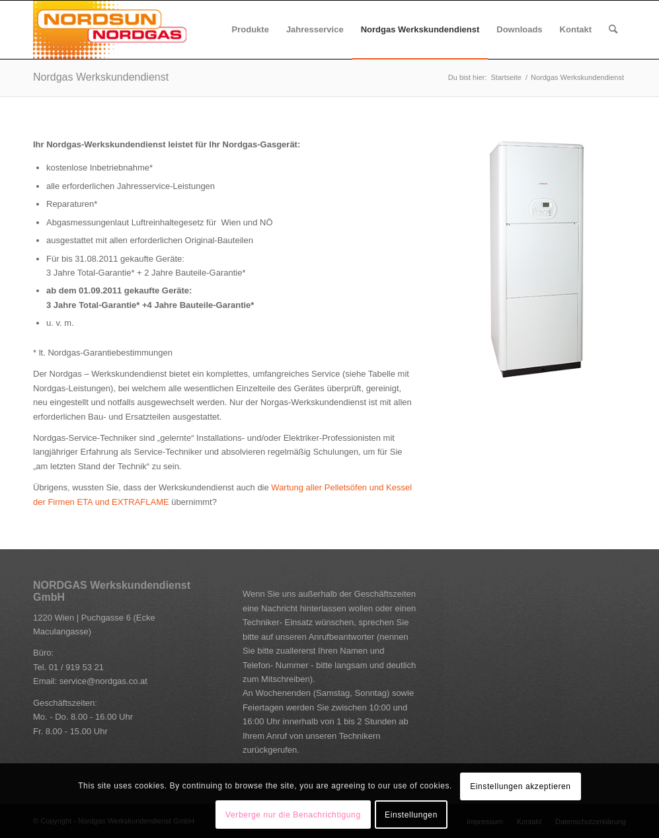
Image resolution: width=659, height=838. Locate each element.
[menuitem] (250, 30)
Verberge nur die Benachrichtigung (293, 814)
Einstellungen (411, 814)
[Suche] (613, 30)
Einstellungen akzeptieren (520, 786)
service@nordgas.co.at (103, 681)
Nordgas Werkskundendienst (101, 77)
